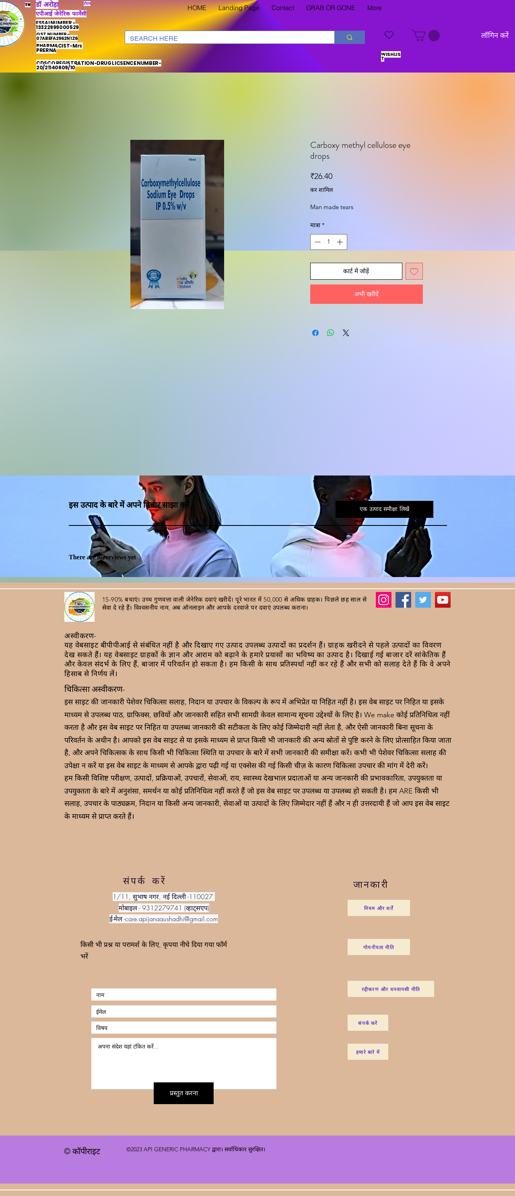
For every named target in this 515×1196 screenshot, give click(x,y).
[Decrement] (316, 242)
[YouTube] (443, 600)
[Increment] (340, 242)
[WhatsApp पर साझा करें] (331, 333)
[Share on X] (346, 333)
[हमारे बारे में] (368, 1052)
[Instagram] (383, 600)
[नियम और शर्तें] (379, 908)
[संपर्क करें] (368, 1023)
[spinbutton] (328, 242)
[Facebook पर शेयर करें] (315, 333)
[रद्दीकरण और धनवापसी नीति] (391, 989)
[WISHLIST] (389, 34)
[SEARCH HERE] (223, 38)
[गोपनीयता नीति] (379, 947)
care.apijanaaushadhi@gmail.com (171, 918)
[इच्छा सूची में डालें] (414, 271)
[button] (426, 36)
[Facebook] (403, 600)
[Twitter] (423, 600)
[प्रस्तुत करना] (184, 1093)
